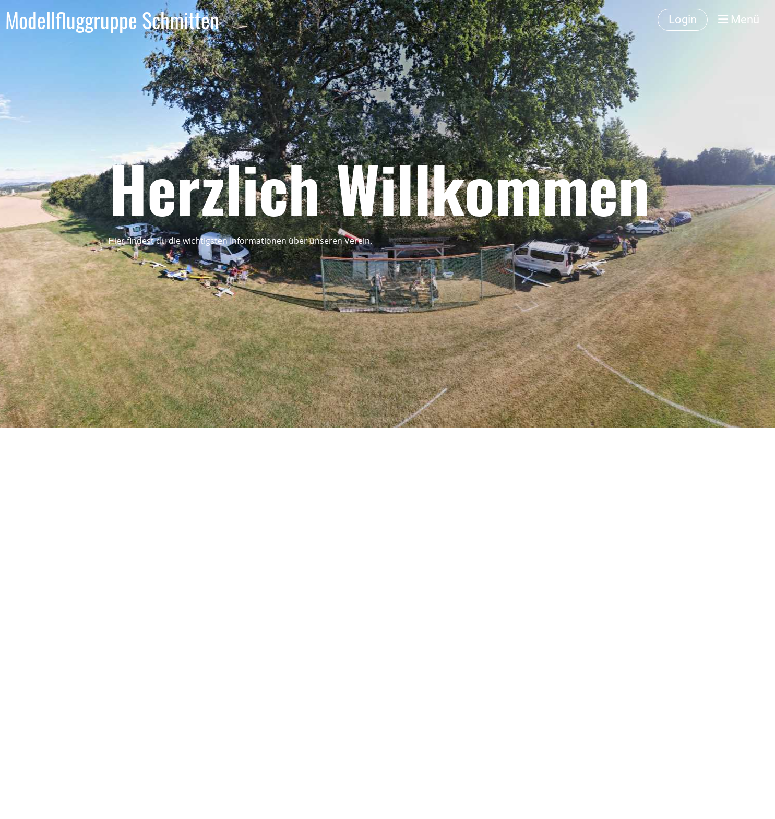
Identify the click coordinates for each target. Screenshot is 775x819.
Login (683, 19)
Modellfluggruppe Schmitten (112, 19)
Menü (738, 19)
